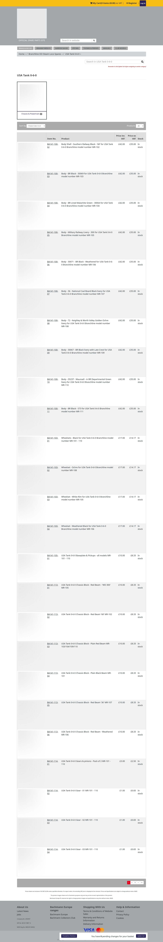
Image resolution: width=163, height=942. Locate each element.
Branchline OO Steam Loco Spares (46, 54)
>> (142, 883)
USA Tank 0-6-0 (73, 54)
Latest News (23, 911)
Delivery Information (93, 924)
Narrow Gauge (61, 48)
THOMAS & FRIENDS (90, 48)
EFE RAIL (75, 48)
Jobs (19, 914)
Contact (120, 911)
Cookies (120, 918)
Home (22, 54)
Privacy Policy (122, 914)
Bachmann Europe (59, 914)
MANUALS (107, 48)
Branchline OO (25, 48)
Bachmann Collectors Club (62, 917)
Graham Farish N (43, 48)
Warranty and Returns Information (93, 919)
